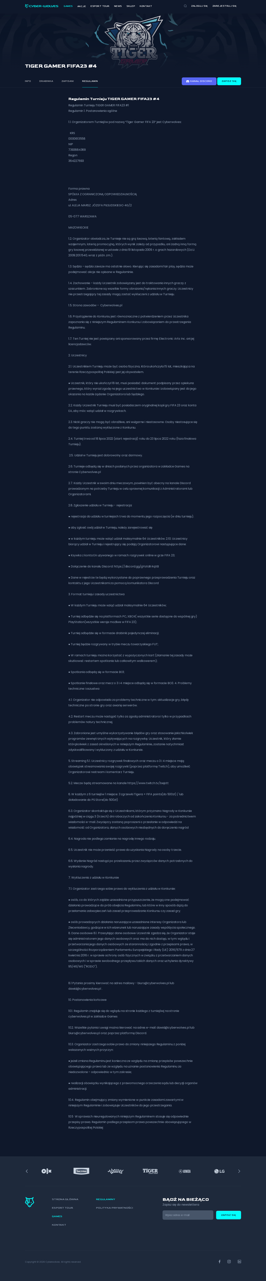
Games (68, 6)
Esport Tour (100, 6)
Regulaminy (105, 1199)
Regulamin (90, 81)
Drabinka (46, 81)
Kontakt (146, 6)
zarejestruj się (224, 6)
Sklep (131, 6)
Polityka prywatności (114, 1207)
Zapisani (68, 81)
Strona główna (65, 1199)
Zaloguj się (199, 6)
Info (28, 81)
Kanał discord (199, 81)
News (118, 6)
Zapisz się (229, 81)
